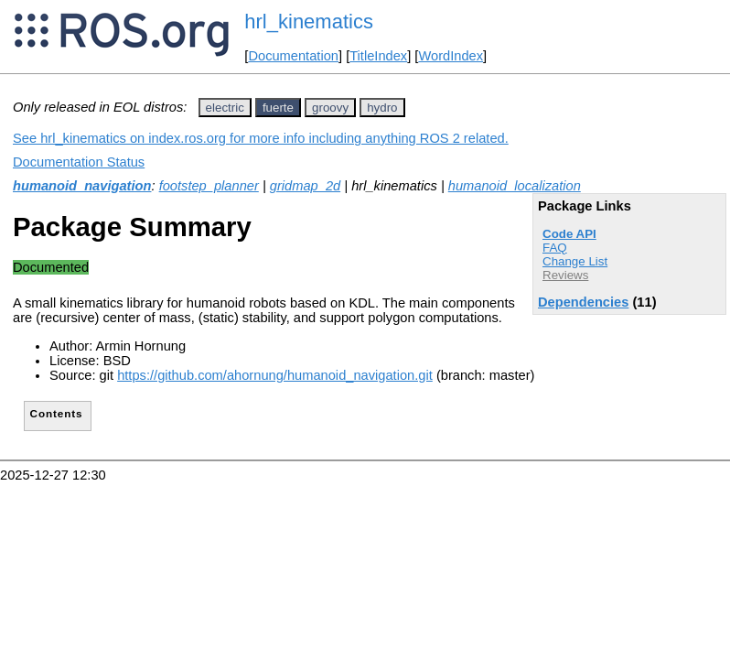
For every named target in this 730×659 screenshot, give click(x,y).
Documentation (293, 56)
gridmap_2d (305, 185)
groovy (330, 107)
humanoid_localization (514, 185)
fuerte (278, 107)
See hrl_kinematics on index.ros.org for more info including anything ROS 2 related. (261, 138)
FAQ (554, 247)
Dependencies (583, 302)
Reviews (565, 275)
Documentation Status (79, 162)
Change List (574, 261)
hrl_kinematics (308, 21)
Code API (569, 234)
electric (225, 107)
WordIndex (450, 56)
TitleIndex (378, 56)
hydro (382, 107)
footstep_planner (209, 185)
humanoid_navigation (82, 185)
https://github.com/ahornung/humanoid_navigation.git (275, 375)
